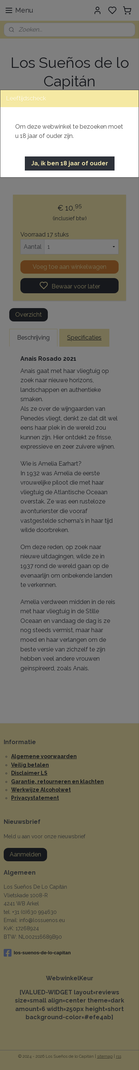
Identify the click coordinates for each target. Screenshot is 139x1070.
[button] (70, 163)
